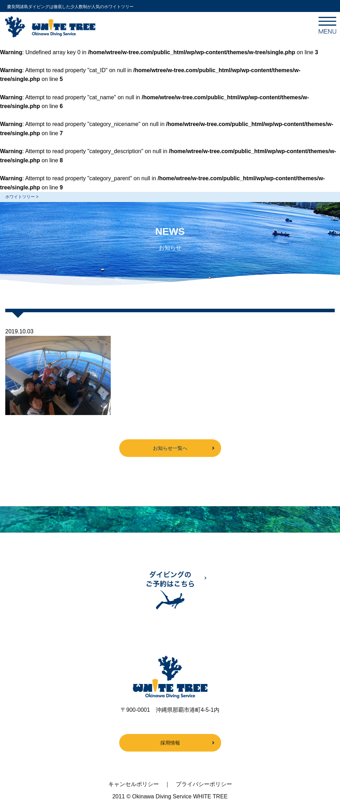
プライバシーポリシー (204, 784)
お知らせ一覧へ (170, 448)
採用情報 (170, 743)
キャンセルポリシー (133, 784)
